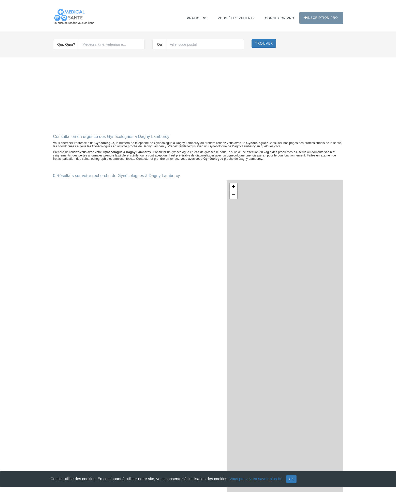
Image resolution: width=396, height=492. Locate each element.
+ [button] (233, 187)
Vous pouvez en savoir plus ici (255, 479)
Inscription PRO (321, 18)
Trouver (264, 43)
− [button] (233, 195)
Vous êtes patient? (236, 18)
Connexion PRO (279, 18)
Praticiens (197, 18)
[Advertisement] (198, 93)
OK (291, 479)
